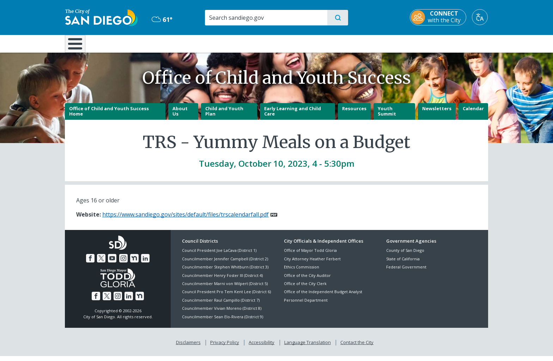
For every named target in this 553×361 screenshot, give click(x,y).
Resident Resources (189, 43)
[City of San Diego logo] (101, 17)
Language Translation (307, 347)
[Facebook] (90, 263)
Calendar (473, 113)
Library (316, 43)
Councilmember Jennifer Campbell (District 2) (225, 263)
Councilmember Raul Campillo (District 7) (221, 305)
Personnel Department (306, 305)
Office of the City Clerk (305, 288)
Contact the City (356, 347)
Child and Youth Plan (224, 116)
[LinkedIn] (145, 263)
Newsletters (436, 113)
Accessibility (261, 347)
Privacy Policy (224, 347)
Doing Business (251, 43)
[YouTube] (112, 263)
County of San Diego (405, 255)
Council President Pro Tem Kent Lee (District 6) (226, 297)
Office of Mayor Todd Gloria (310, 255)
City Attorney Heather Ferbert (312, 263)
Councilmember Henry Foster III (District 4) (222, 280)
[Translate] (480, 17)
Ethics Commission (301, 272)
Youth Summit (387, 116)
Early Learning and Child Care (292, 116)
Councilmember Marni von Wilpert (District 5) (225, 288)
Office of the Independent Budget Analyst (323, 297)
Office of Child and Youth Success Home (109, 116)
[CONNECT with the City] (438, 17)
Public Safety (385, 43)
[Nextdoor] (134, 263)
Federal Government (406, 272)
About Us (180, 116)
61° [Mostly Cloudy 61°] (161, 19)
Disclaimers (188, 347)
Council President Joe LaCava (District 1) (219, 255)
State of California (403, 263)
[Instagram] (123, 263)
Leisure (125, 43)
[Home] (78, 46)
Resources (354, 113)
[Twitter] (101, 263)
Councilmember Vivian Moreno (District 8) (221, 313)
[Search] (266, 17)
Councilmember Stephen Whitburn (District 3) (225, 272)
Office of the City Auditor (307, 280)
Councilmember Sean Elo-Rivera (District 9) (222, 321)
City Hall (453, 43)
